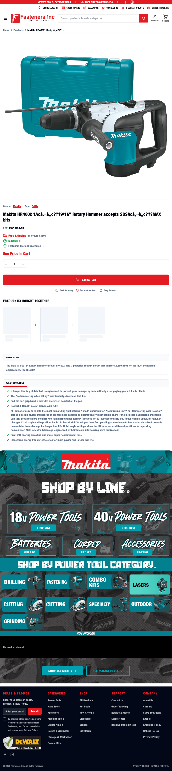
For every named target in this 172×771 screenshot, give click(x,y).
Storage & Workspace (60, 737)
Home (6, 30)
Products (18, 30)
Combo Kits (54, 743)
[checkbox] (4, 718)
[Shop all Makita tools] (86, 461)
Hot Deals (85, 706)
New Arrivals (87, 712)
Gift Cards (85, 730)
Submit (35, 711)
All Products (87, 700)
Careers (147, 706)
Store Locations (152, 712)
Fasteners (53, 712)
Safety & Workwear (59, 730)
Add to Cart (86, 280)
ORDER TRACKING (157, 7)
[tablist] (86, 383)
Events (146, 718)
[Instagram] (12, 754)
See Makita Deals (108, 671)
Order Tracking (119, 706)
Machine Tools (56, 718)
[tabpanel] (86, 415)
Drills (35, 206)
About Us (148, 700)
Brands (83, 724)
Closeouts (85, 718)
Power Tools (54, 700)
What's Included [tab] (15, 382)
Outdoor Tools (55, 724)
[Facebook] (5, 754)
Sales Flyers (118, 718)
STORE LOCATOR (47, 7)
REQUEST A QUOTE (132, 7)
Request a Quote (120, 712)
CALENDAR (90, 7)
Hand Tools (54, 706)
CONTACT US (109, 7)
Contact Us (117, 700)
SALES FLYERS (70, 7)
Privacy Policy (31, 730)
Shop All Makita (62, 671)
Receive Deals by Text (123, 724)
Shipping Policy (152, 724)
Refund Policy (151, 730)
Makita (17, 206)
